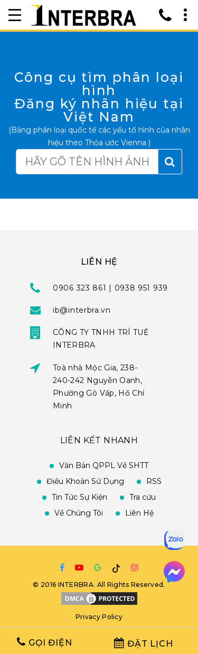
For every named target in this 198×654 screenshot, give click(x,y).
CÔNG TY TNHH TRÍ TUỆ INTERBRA (100, 339)
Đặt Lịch (143, 643)
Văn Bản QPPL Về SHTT (103, 465)
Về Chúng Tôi (78, 513)
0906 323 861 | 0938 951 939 (110, 288)
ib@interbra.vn (82, 310)
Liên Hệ (139, 513)
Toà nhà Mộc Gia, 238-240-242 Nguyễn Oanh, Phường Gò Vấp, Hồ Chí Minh (98, 386)
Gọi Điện (44, 642)
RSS (154, 481)
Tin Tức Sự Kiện (79, 497)
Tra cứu (142, 497)
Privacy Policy (99, 617)
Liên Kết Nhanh (99, 440)
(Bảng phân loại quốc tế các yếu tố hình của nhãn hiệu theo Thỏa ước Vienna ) (99, 136)
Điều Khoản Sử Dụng (85, 481)
